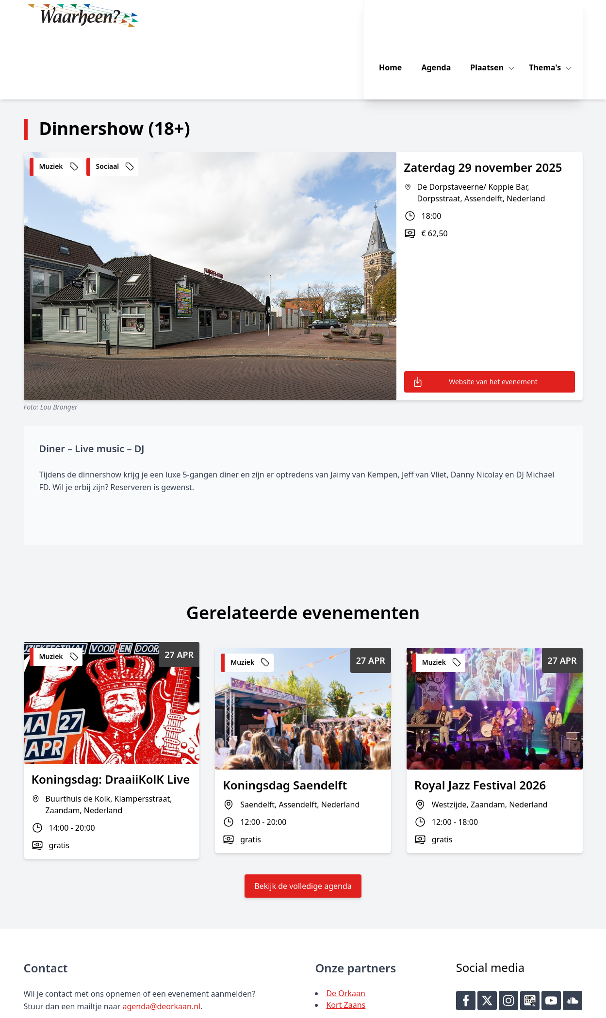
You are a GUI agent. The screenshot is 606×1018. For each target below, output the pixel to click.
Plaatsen (497, 15)
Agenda (446, 15)
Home (400, 15)
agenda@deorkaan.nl (161, 938)
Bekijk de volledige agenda (303, 817)
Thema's (556, 15)
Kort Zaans (345, 936)
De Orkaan (345, 924)
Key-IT (444, 1006)
